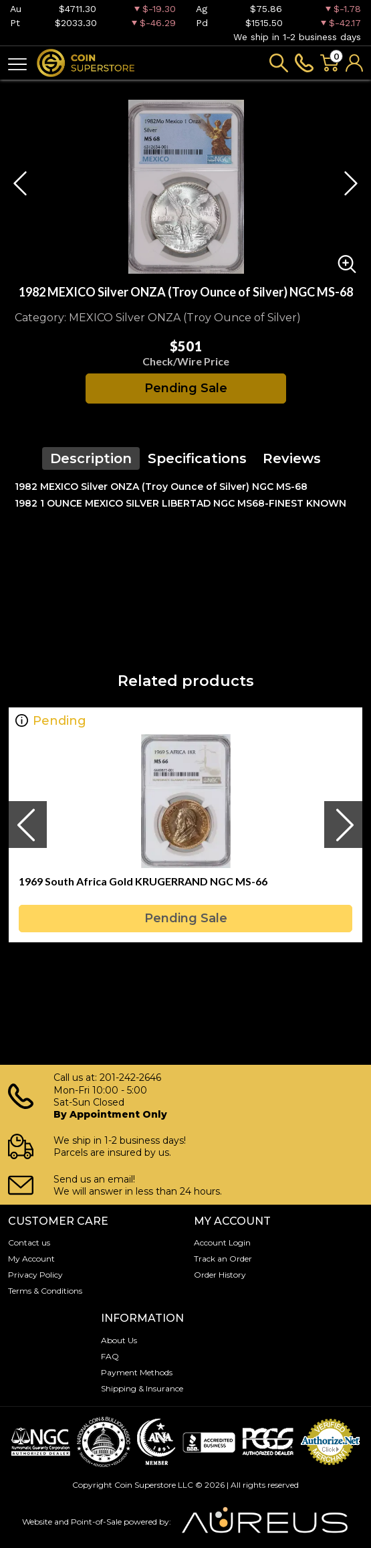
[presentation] (27, 824)
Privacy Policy (35, 1275)
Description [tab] (91, 458)
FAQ (110, 1356)
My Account (31, 1259)
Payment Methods (136, 1372)
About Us (119, 1340)
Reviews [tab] (292, 458)
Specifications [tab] (197, 458)
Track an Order (223, 1259)
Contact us (29, 1242)
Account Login (222, 1242)
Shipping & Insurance (142, 1388)
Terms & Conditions (45, 1291)
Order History (220, 1275)
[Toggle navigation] (17, 63)
